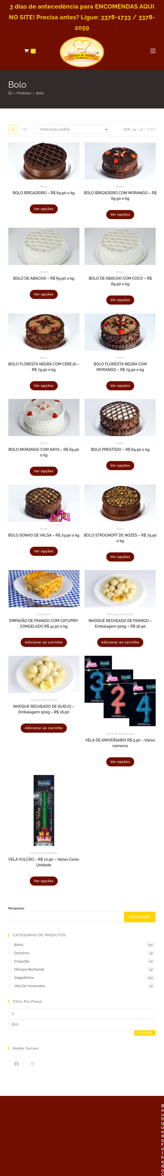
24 (134, 129)
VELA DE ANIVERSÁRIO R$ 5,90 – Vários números (120, 743)
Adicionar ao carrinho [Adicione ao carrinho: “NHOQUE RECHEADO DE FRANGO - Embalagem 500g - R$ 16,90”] (120, 642)
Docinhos (21, 953)
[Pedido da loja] (72, 129)
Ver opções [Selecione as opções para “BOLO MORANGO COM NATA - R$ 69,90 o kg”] (43, 471)
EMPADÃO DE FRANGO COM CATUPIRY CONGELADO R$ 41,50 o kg (43, 623)
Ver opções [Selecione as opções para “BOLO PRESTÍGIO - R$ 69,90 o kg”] (120, 465)
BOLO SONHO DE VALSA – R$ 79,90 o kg (43, 535)
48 (141, 129)
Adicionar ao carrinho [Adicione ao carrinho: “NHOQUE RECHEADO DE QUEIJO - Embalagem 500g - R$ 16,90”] (44, 728)
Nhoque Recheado (120, 614)
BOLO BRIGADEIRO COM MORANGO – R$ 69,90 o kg (120, 196)
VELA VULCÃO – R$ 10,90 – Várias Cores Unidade (43, 862)
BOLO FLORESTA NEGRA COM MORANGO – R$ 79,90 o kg (120, 367)
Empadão (44, 614)
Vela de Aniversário (120, 734)
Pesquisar (16, 908)
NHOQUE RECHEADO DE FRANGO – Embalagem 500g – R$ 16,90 (120, 623)
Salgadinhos (24, 978)
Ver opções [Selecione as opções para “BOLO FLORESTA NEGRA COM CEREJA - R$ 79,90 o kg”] (43, 386)
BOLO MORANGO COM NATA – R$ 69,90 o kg (43, 452)
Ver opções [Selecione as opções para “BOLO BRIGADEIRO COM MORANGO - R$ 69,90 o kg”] (120, 214)
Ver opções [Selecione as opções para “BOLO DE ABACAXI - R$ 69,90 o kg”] (43, 294)
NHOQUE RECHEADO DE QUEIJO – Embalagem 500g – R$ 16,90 (43, 709)
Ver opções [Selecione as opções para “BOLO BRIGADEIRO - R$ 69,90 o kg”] (43, 209)
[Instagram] (32, 1063)
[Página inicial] (10, 93)
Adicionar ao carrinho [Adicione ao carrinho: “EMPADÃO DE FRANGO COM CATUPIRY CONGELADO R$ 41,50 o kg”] (44, 642)
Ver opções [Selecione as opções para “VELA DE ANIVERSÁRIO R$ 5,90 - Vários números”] (120, 762)
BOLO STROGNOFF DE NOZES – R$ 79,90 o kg (120, 538)
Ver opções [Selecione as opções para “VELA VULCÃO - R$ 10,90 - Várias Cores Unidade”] (43, 881)
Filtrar (144, 1033)
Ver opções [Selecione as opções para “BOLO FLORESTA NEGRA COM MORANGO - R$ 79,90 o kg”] (120, 386)
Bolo (40, 93)
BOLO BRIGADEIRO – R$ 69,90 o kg (44, 193)
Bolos (44, 186)
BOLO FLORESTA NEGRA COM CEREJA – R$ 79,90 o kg (43, 367)
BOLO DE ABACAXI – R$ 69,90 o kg (43, 278)
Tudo (151, 129)
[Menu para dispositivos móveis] (153, 51)
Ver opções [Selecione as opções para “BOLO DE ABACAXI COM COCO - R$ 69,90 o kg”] (120, 300)
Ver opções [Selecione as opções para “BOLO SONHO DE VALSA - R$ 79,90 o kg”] (43, 551)
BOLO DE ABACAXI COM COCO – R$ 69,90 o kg (120, 281)
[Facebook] (16, 1063)
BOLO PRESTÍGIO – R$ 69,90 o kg (120, 449)
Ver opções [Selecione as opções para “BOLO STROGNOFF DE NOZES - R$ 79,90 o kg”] (120, 557)
